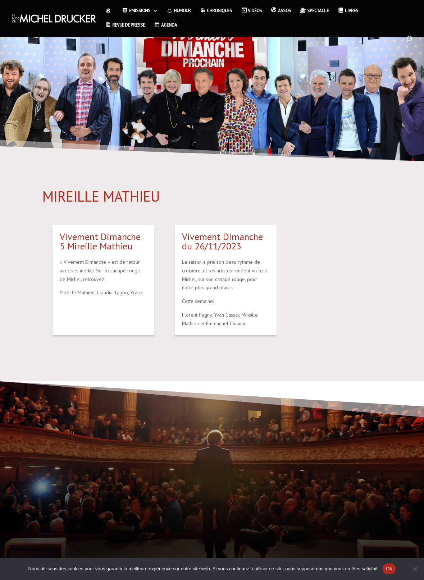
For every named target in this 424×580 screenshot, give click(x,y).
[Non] (415, 568)
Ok (389, 568)
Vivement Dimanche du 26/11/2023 (222, 241)
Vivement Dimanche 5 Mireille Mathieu (100, 241)
